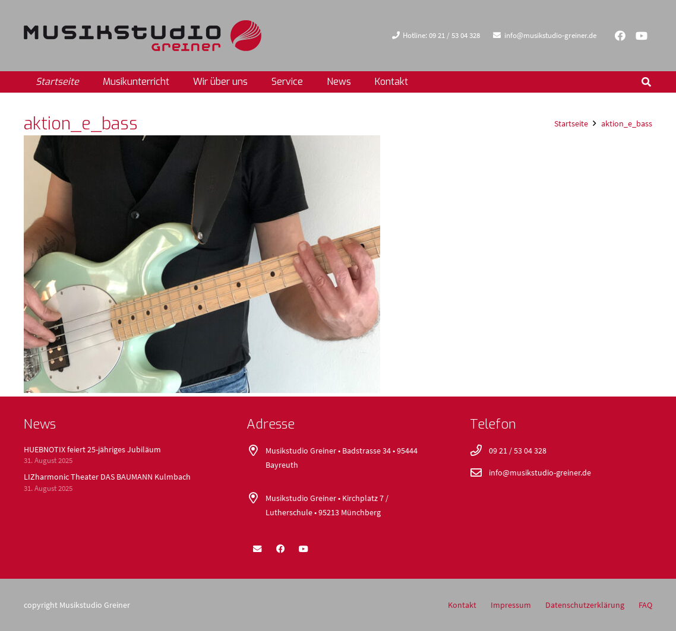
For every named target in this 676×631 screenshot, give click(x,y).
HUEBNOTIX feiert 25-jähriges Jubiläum (92, 449)
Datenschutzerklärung (584, 605)
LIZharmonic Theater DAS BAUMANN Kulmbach (107, 476)
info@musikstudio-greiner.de (540, 472)
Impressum (511, 605)
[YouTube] (641, 35)
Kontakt (462, 605)
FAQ (645, 605)
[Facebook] (620, 35)
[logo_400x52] (142, 35)
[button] (646, 82)
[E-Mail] (257, 549)
